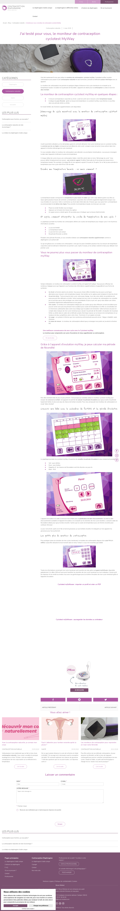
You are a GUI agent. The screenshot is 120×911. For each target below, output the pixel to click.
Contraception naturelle (18, 23)
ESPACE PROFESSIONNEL (69, 864)
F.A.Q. (81, 2)
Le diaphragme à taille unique (42, 8)
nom (19, 781)
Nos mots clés (36, 870)
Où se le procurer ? (10, 870)
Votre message (23, 788)
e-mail (64, 781)
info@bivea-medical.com (61, 899)
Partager (53, 700)
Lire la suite (20, 766)
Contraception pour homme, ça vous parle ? (15, 119)
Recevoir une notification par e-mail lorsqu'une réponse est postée (40, 810)
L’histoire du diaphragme (12, 864)
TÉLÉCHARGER (66, 872)
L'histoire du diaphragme (89, 8)
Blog (9, 23)
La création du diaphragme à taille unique (14, 133)
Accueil (5, 23)
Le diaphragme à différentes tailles (66, 8)
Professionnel (109, 2)
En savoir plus (50, 338)
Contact (35, 16)
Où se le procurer (106, 8)
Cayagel (34, 864)
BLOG (94, 2)
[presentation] (60, 816)
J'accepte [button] (15, 905)
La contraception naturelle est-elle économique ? (17, 844)
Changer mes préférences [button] (41, 905)
